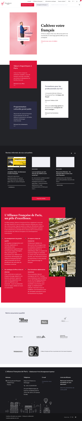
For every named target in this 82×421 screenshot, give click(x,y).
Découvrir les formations (51, 116)
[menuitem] (28, 3)
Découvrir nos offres (19, 87)
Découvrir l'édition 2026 (51, 103)
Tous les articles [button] (41, 201)
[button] (71, 156)
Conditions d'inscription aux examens (13, 416)
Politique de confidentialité (28, 416)
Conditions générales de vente (12, 418)
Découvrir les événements (21, 127)
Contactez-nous (47, 381)
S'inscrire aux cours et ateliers (49, 44)
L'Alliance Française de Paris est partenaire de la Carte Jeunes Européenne (50, 354)
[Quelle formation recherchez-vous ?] (63, 6)
